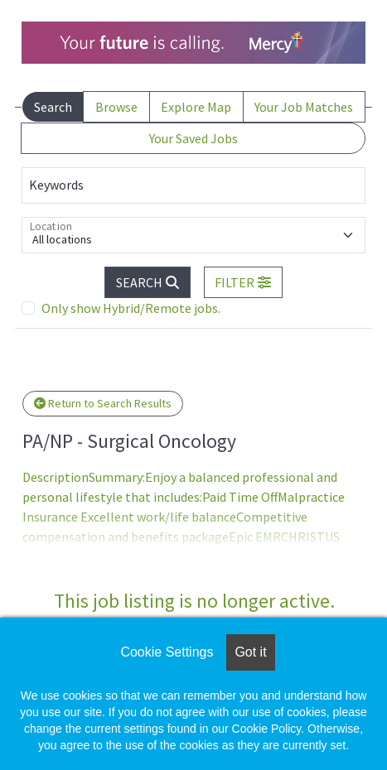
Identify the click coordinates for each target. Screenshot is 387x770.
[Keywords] (193, 185)
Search (53, 107)
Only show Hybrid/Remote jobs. (130, 308)
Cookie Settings (166, 652)
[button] (243, 282)
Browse (116, 107)
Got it (250, 652)
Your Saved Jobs (193, 138)
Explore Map (196, 107)
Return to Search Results (103, 403)
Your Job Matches (303, 107)
